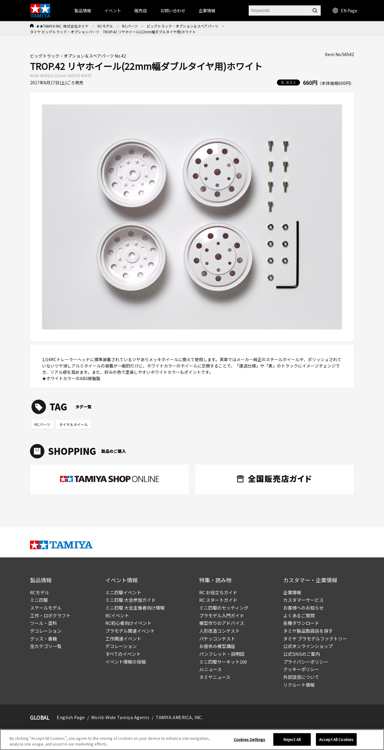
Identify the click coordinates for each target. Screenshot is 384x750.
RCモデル (105, 25)
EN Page (345, 11)
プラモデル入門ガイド (221, 615)
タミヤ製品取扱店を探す (308, 631)
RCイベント (117, 615)
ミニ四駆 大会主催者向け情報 (135, 607)
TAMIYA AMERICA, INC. (179, 717)
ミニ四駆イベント (123, 592)
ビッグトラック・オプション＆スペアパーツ (182, 25)
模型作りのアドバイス (221, 623)
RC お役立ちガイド (218, 592)
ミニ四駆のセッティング (223, 607)
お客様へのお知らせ (303, 607)
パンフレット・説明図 (221, 654)
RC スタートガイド (218, 600)
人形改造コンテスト (219, 631)
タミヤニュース (214, 677)
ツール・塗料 (43, 623)
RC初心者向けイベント (128, 623)
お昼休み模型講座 (217, 646)
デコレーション (46, 631)
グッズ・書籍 (43, 638)
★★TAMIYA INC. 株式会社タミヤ (62, 25)
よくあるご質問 (299, 615)
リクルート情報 (299, 685)
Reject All (292, 739)
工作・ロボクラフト (50, 615)
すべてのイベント (123, 654)
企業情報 (292, 592)
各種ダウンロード (301, 623)
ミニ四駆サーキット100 (223, 661)
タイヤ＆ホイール (73, 424)
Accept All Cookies (336, 739)
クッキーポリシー (301, 669)
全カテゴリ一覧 (46, 646)
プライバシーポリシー (305, 661)
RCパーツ (130, 25)
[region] (192, 739)
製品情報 (82, 11)
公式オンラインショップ (308, 646)
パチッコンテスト (217, 638)
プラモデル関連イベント (130, 631)
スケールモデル (46, 607)
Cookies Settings (249, 739)
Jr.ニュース (210, 669)
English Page (71, 717)
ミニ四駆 (39, 600)
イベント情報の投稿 (125, 661)
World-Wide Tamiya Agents (120, 717)
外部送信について (301, 677)
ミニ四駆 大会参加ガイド (130, 600)
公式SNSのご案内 (301, 654)
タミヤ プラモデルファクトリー (315, 638)
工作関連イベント (123, 638)
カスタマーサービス (303, 600)
